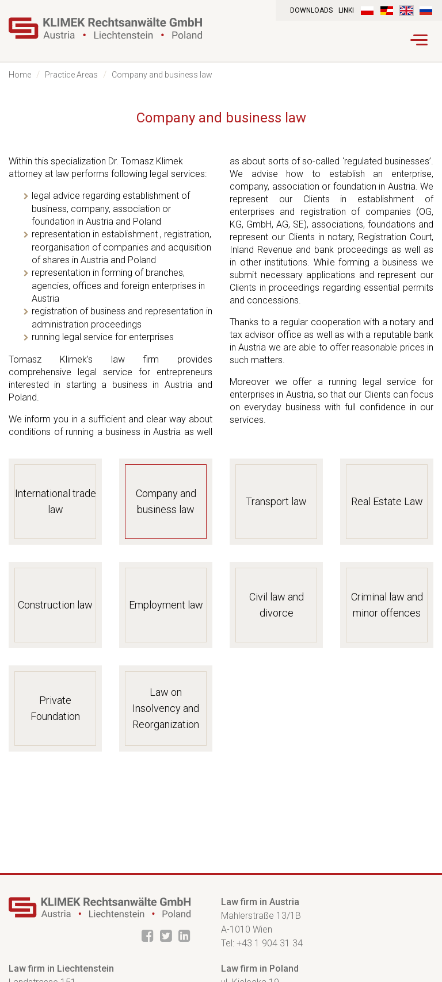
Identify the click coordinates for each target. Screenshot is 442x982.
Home (20, 74)
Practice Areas (71, 74)
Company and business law (162, 74)
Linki (346, 10)
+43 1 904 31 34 (270, 943)
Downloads (311, 10)
